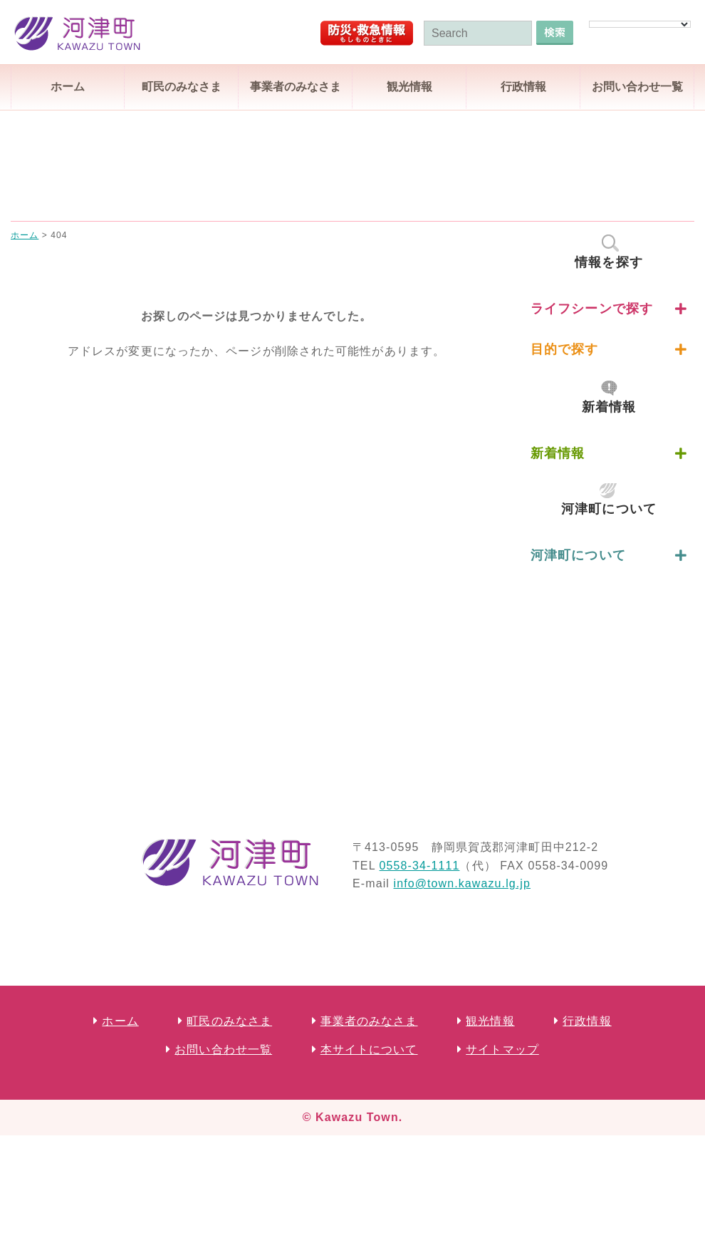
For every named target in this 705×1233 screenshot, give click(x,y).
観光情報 (409, 87)
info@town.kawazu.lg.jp (462, 883)
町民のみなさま (181, 87)
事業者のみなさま (295, 87)
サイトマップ (502, 1049)
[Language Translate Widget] (640, 24)
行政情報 (523, 87)
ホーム (68, 87)
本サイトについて (369, 1049)
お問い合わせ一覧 (637, 87)
